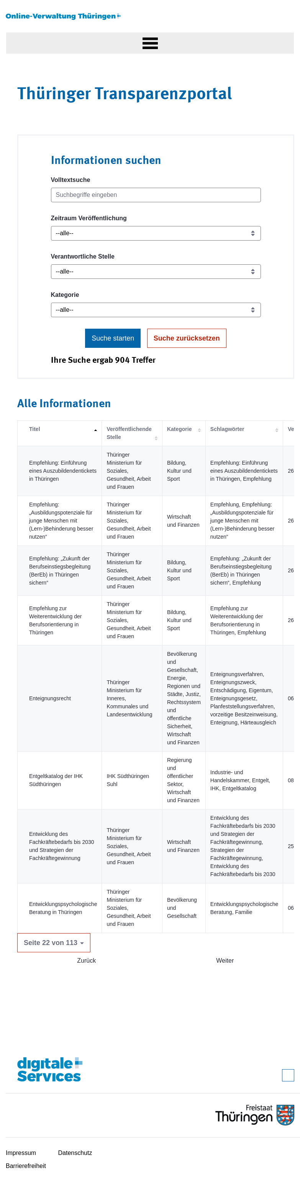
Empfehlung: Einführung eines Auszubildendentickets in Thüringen (63, 471)
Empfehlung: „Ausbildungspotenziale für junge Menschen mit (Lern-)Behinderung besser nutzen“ (61, 520)
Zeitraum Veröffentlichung (89, 218)
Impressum (21, 1153)
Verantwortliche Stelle (83, 256)
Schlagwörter (227, 429)
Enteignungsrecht (50, 698)
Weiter (225, 960)
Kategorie (65, 295)
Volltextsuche (70, 180)
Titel (34, 429)
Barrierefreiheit (26, 1166)
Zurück (86, 960)
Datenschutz (75, 1153)
